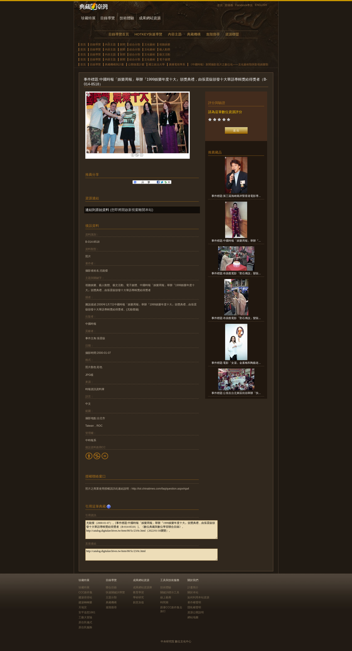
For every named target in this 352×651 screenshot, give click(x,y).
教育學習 (138, 592)
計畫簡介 (192, 587)
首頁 (220, 5)
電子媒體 (164, 59)
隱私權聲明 (194, 607)
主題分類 (111, 597)
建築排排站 (85, 597)
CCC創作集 (86, 592)
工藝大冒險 (85, 617)
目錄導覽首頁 (118, 34)
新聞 (122, 44)
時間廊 (164, 602)
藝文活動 (164, 54)
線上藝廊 (165, 597)
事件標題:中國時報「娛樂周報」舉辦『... (236, 240)
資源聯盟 (232, 34)
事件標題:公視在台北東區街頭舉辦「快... (236, 393)
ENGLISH (261, 5)
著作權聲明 (194, 602)
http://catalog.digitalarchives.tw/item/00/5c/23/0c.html (151, 555)
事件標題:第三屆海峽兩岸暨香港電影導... (236, 196)
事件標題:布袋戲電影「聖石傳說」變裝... (236, 273)
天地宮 (83, 607)
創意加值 (138, 602)
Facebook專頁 (244, 5)
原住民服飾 (85, 627)
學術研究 (138, 597)
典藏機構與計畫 (114, 64)
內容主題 (175, 34)
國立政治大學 (156, 64)
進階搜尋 (213, 34)
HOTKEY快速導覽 (148, 34)
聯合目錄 (111, 587)
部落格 (229, 5)
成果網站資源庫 (142, 587)
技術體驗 (127, 18)
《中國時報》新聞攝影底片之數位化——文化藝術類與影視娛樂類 (228, 64)
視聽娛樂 (164, 44)
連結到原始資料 (97, 210)
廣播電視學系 (177, 64)
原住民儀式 (85, 622)
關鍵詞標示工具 (169, 592)
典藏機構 (194, 34)
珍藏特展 (88, 18)
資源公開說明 (195, 612)
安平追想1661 (87, 612)
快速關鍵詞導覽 (115, 592)
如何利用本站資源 (198, 597)
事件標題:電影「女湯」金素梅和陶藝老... (236, 362)
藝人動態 (164, 49)
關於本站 (192, 592)
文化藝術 (149, 44)
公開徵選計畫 (136, 64)
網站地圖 (192, 617)
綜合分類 (134, 44)
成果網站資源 (150, 18)
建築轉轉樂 (85, 602)
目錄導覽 (107, 18)
